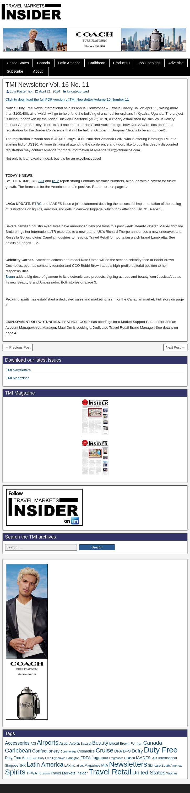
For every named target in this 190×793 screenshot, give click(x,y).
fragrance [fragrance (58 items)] (99, 757)
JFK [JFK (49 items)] (22, 765)
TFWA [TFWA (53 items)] (31, 773)
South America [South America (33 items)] (172, 765)
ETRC (36, 204)
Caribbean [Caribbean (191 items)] (18, 750)
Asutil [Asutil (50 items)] (63, 743)
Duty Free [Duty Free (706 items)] (161, 749)
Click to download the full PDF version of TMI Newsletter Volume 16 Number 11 (67, 99)
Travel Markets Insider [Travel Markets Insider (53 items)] (69, 773)
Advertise (175, 63)
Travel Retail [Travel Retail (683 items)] (110, 772)
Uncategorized (78, 91)
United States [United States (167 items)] (148, 772)
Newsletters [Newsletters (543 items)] (128, 764)
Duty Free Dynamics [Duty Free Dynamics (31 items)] (52, 758)
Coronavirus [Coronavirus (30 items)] (68, 751)
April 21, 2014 (49, 91)
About (38, 71)
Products (120, 63)
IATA (55, 181)
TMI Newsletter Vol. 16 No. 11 (47, 84)
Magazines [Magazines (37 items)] (92, 765)
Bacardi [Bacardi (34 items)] (86, 743)
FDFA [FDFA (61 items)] (85, 757)
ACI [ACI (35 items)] (33, 743)
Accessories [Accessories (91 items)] (17, 743)
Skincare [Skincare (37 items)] (154, 765)
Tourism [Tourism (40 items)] (44, 773)
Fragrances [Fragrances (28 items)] (116, 758)
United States (18, 63)
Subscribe (15, 71)
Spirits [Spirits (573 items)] (15, 772)
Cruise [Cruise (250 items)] (104, 750)
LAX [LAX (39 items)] (67, 765)
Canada (43, 63)
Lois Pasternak (21, 91)
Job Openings (149, 63)
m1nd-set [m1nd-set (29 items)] (78, 765)
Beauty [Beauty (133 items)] (100, 743)
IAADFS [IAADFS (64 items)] (143, 757)
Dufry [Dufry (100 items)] (137, 751)
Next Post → (175, 347)
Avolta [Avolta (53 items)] (74, 743)
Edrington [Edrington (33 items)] (72, 758)
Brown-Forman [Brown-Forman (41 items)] (131, 743)
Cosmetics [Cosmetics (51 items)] (86, 751)
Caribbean (96, 63)
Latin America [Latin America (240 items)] (45, 764)
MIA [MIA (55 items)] (104, 765)
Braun (10, 277)
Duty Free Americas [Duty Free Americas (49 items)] (21, 758)
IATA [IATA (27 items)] (154, 758)
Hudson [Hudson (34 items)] (129, 758)
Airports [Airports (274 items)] (47, 742)
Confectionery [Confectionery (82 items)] (45, 751)
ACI (41, 181)
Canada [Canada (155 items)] (152, 743)
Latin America (69, 63)
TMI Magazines (17, 378)
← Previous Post (17, 347)
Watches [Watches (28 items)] (171, 773)
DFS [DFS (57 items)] (127, 751)
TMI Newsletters (18, 370)
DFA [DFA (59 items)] (118, 751)
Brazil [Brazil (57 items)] (114, 743)
